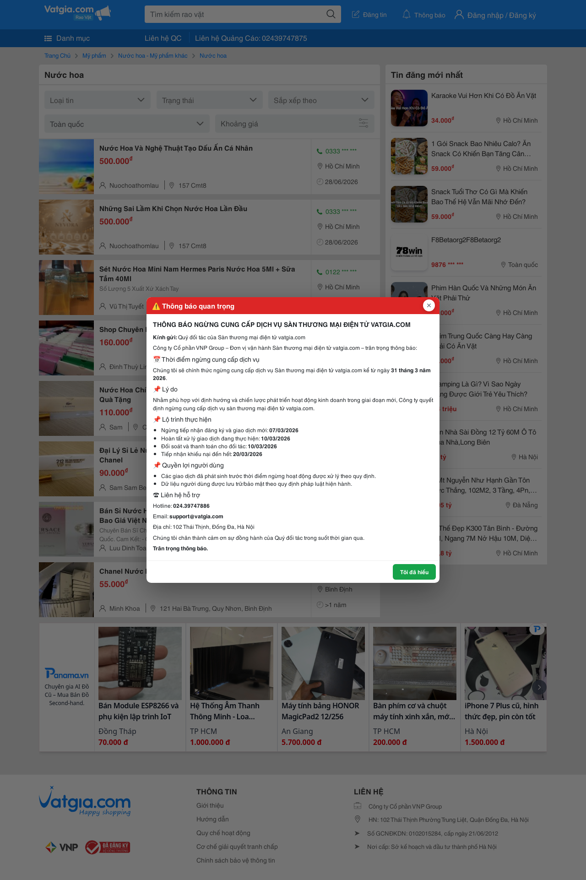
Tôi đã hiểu (414, 572)
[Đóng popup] (429, 305)
